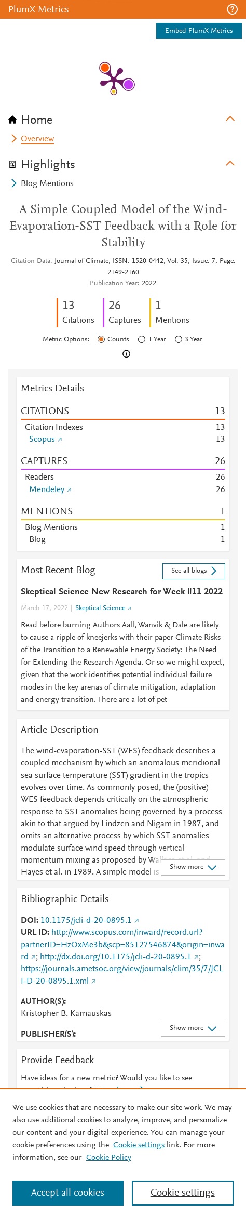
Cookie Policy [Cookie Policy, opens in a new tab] (108, 1158)
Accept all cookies (67, 1193)
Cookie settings (139, 1145)
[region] (123, 1153)
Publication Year (114, 283)
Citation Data (30, 261)
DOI (28, 921)
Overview (37, 139)
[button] (232, 9)
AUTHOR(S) (42, 1002)
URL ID (34, 933)
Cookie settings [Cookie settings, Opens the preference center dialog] (183, 1193)
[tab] (123, 116)
